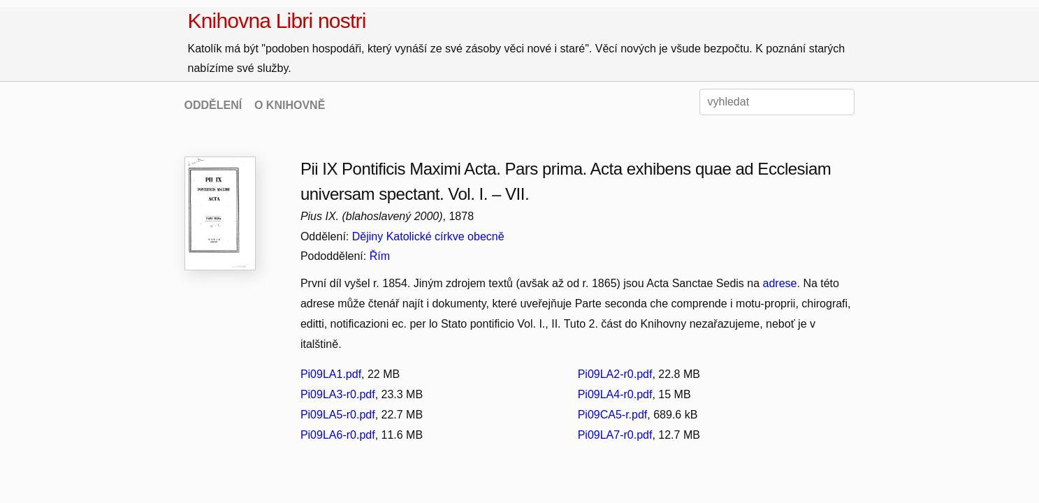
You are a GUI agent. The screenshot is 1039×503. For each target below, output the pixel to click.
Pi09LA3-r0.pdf (337, 394)
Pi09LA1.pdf (330, 374)
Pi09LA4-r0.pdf (615, 394)
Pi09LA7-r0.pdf (615, 435)
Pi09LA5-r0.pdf (337, 415)
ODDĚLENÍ (213, 105)
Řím (380, 256)
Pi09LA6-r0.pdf (337, 435)
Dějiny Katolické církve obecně (428, 236)
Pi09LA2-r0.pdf (615, 374)
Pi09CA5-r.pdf (613, 415)
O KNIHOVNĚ (289, 105)
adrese (780, 283)
